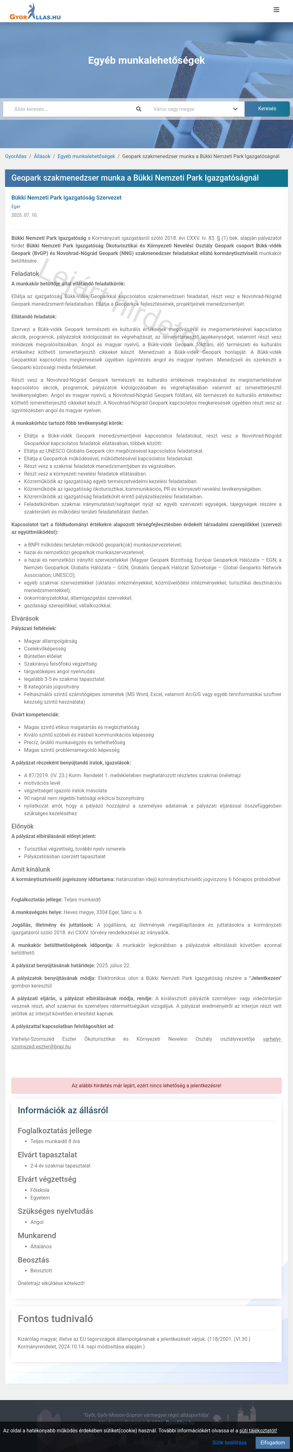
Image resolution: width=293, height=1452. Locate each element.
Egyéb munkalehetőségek (86, 156)
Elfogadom (272, 1443)
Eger (16, 206)
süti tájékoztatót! (258, 1431)
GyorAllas (16, 156)
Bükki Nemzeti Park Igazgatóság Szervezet (66, 197)
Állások (42, 156)
